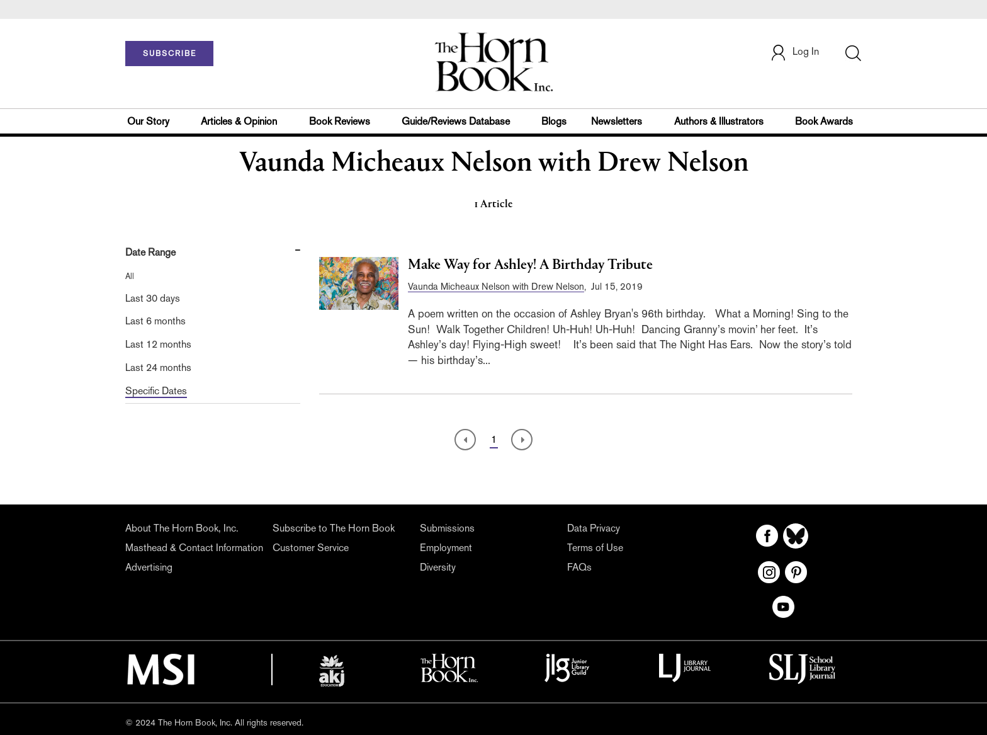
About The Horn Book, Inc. (182, 528)
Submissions (447, 528)
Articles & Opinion (239, 121)
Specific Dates (156, 391)
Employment (446, 548)
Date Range (150, 252)
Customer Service (311, 548)
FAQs (579, 567)
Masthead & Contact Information (194, 548)
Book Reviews (339, 121)
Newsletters (616, 121)
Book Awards (824, 121)
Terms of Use (595, 548)
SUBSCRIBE (169, 53)
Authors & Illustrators (719, 121)
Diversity (438, 567)
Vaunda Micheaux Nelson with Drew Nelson (496, 286)
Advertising (148, 567)
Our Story (148, 121)
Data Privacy (593, 528)
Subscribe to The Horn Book (334, 528)
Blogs (554, 121)
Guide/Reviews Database (456, 121)
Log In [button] (794, 52)
